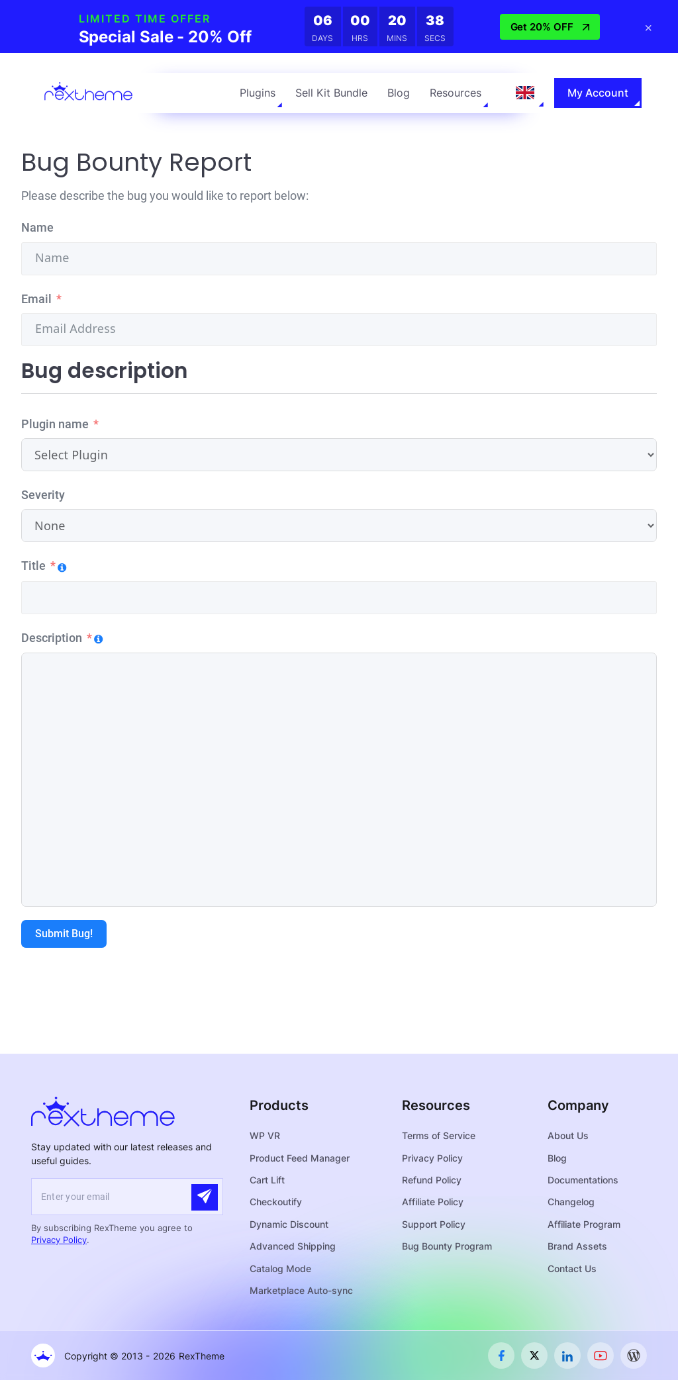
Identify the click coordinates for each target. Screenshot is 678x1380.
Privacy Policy (59, 1239)
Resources (455, 92)
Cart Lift (267, 1179)
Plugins (257, 92)
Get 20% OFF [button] (549, 27)
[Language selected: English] (525, 92)
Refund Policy (431, 1179)
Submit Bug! (64, 933)
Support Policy (433, 1224)
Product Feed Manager (300, 1158)
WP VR (265, 1135)
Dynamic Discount (289, 1224)
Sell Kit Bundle (331, 92)
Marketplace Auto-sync (301, 1290)
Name (37, 227)
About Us (568, 1135)
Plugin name (55, 424)
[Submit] (204, 1197)
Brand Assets (577, 1246)
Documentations (583, 1179)
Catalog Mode (280, 1268)
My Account (597, 92)
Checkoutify (276, 1201)
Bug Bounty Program (447, 1246)
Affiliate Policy (432, 1201)
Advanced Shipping (293, 1246)
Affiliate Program (584, 1224)
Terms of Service (438, 1135)
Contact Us (572, 1268)
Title (33, 566)
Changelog (571, 1201)
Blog (398, 92)
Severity (43, 495)
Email (36, 299)
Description (51, 638)
